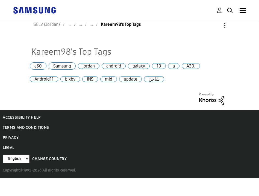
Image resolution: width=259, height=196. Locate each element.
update (130, 79)
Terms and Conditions (26, 127)
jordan (89, 66)
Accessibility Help (22, 117)
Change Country (49, 159)
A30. (190, 66)
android (113, 66)
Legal (8, 147)
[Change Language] (16, 159)
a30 (38, 66)
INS (90, 79)
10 (159, 66)
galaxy (139, 66)
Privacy (11, 137)
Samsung (62, 66)
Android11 (44, 79)
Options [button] (215, 25)
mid (108, 79)
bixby (70, 79)
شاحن (154, 79)
